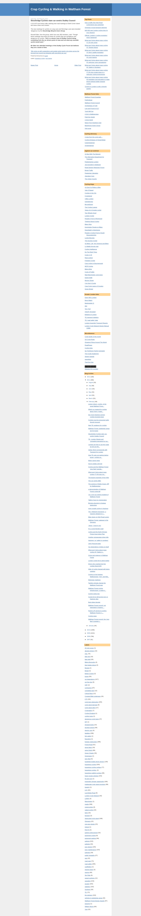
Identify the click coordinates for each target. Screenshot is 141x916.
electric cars (88, 730)
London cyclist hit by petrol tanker (98, 560)
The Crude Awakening (92, 354)
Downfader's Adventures (92, 230)
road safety (88, 864)
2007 (89, 639)
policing (87, 841)
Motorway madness (94, 580)
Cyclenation (88, 710)
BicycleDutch (89, 204)
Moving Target (89, 280)
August (91, 382)
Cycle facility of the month (93, 336)
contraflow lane (89, 690)
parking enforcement (91, 833)
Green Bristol (89, 289)
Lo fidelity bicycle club (91, 246)
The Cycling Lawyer (91, 207)
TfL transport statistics (92, 317)
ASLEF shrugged (90, 312)
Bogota (87, 668)
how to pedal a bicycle (95, 464)
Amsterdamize (89, 145)
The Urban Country (91, 179)
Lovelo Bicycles (90, 238)
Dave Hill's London (91, 297)
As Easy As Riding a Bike (93, 187)
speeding (88, 881)
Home (56, 65)
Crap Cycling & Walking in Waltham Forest (61, 9)
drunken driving (89, 727)
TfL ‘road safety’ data (91, 320)
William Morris (89, 906)
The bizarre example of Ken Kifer (98, 477)
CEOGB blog (89, 201)
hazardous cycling (40, 58)
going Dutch (88, 750)
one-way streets (90, 824)
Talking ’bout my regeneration (97, 500)
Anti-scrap (88, 128)
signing (87, 872)
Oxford (87, 827)
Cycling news (92, 616)
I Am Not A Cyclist (90, 283)
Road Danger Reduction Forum (94, 167)
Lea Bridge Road (90, 793)
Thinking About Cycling (92, 221)
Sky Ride (87, 875)
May (90, 392)
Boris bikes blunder (94, 602)
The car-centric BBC (94, 481)
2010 (89, 630)
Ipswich (87, 787)
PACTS (87, 830)
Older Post (78, 65)
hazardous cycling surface (93, 767)
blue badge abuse (90, 665)
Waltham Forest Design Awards (94, 901)
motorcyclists (89, 807)
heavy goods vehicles (91, 776)
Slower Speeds (89, 356)
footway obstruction (91, 742)
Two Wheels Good (90, 213)
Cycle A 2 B (88, 255)
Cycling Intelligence (91, 249)
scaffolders (88, 867)
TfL (86, 892)
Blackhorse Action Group (92, 125)
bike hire (87, 656)
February (92, 401)
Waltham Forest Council (92, 103)
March (91, 398)
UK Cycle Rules (90, 339)
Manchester (88, 801)
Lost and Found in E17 (92, 108)
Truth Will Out (89, 111)
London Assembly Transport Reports (96, 323)
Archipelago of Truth (91, 106)
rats (86, 858)
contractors (88, 688)
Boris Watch (88, 300)
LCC (86, 790)
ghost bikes (88, 747)
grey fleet (88, 759)
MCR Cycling (89, 266)
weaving (87, 904)
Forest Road (89, 744)
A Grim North (89, 120)
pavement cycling (90, 835)
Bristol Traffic (89, 170)
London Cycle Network (92, 796)
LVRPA (87, 798)
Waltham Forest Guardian (93, 97)
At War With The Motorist (92, 154)
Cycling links (89, 348)
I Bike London (89, 199)
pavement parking (90, 838)
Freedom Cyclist (90, 260)
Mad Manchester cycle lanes (94, 275)
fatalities (87, 733)
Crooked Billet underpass (93, 696)
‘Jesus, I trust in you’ (94, 525)
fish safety (88, 736)
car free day (88, 682)
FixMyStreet (88, 100)
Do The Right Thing (91, 252)
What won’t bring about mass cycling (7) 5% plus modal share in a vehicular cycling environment (96, 72)
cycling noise (89, 716)
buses (87, 676)
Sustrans (87, 889)
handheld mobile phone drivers (94, 761)
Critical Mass (89, 693)
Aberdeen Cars (89, 176)
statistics (87, 886)
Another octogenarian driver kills (98, 537)
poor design (48, 58)
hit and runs (88, 779)
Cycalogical (88, 196)
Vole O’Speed (89, 190)
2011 (89, 380)
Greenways (88, 756)
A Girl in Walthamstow (92, 114)
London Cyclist (89, 216)
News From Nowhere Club (93, 123)
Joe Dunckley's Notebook (93, 165)
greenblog (88, 359)
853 (86, 306)
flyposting (88, 739)
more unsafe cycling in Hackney (98, 508)
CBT (86, 685)
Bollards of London (91, 314)
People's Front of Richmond (93, 218)
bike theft (88, 659)
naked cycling (89, 810)
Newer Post (34, 65)
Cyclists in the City (90, 193)
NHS (86, 813)
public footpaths (90, 855)
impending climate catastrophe (94, 781)
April (90, 395)
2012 (89, 377)
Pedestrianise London (91, 162)
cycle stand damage (91, 705)
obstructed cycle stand (92, 818)
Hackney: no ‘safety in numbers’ (98, 540)
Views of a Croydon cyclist (93, 210)
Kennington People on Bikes (93, 227)
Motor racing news (94, 460)
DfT (86, 722)
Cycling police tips (94, 594)
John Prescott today (94, 543)
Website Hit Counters (91, 369)
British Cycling (89, 673)
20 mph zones (89, 648)
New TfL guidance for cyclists (97, 425)
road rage (88, 861)
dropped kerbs (89, 725)
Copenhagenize (90, 143)
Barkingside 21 (89, 303)
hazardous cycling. (91, 770)
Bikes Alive (88, 224)
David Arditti (88, 277)
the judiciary (88, 895)
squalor (87, 884)
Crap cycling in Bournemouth (94, 263)
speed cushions (90, 878)
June (90, 389)
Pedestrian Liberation (91, 173)
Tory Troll (88, 309)
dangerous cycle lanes (92, 719)
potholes (87, 852)
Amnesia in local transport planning (96, 27)
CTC (86, 699)
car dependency (90, 679)
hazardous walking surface (93, 773)
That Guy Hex (89, 362)
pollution (87, 844)
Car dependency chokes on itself (98, 547)
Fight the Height (90, 117)
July (90, 385)
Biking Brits (88, 269)
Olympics (88, 821)
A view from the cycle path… (94, 137)
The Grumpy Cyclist (91, 241)
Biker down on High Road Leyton (98, 517)
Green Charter (89, 753)
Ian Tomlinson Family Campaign (95, 351)
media (87, 804)
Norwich (87, 815)
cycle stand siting (90, 708)
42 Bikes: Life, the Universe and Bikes (97, 243)
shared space (89, 869)
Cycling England (90, 713)
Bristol (87, 671)
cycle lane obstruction (91, 702)
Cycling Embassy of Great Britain (95, 140)
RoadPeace (88, 345)
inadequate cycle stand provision (95, 784)
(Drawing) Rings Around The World (96, 342)
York (86, 909)
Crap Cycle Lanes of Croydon (94, 286)
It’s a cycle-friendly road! (95, 529)
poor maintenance (90, 850)
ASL (86, 654)
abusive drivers (89, 651)
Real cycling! (89, 258)
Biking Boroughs (90, 662)
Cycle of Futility (89, 272)
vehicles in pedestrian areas (93, 898)
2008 (89, 636)
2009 (89, 633)
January (91, 625)
